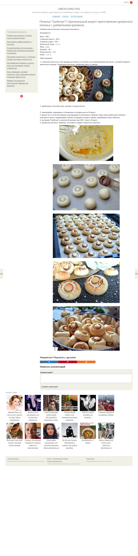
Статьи (65, 16)
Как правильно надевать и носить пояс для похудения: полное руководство (20, 65)
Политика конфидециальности (54, 461)
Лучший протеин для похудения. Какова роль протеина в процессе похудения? (20, 50)
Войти (126, 2)
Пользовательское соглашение (60, 458)
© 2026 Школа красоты (13, 458)
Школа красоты (69, 8)
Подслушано (77, 16)
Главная (56, 16)
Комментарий (46, 372)
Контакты (49, 458)
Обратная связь (90, 458)
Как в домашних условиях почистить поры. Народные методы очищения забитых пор (21, 74)
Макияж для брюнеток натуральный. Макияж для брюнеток (17, 83)
